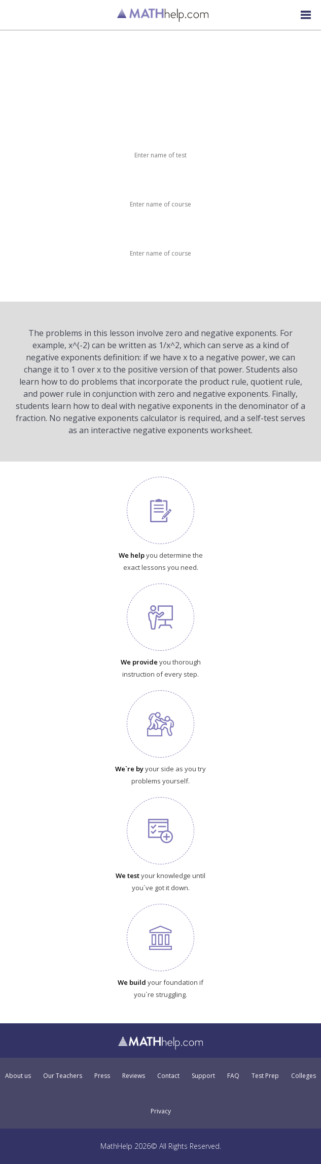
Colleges (303, 1076)
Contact (168, 1076)
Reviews (133, 1076)
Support (203, 1076)
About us (18, 1076)
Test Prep (265, 1076)
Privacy (161, 1111)
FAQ (233, 1076)
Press (102, 1076)
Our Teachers (62, 1076)
